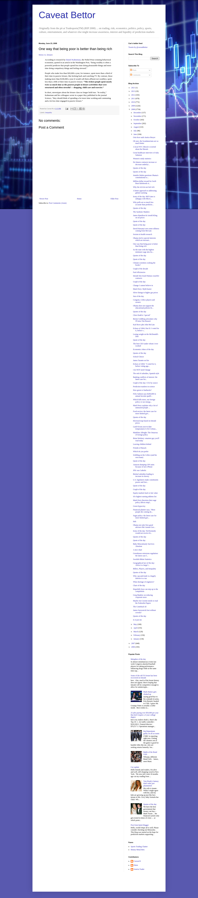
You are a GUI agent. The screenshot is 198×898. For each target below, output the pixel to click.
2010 (133, 102)
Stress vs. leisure (45, 55)
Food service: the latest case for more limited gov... (145, 412)
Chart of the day (139, 585)
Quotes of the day (139, 168)
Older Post (114, 199)
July (135, 131)
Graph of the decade (140, 269)
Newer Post (43, 199)
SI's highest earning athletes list (144, 496)
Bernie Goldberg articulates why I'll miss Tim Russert (145, 320)
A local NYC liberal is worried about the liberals (144, 148)
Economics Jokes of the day (143, 349)
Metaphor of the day (138, 659)
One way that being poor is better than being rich (145, 245)
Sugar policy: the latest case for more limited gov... (144, 517)
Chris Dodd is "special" (142, 315)
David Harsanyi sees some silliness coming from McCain (146, 230)
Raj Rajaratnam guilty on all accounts (151, 732)
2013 (133, 91)
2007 (133, 643)
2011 (133, 98)
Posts (133, 70)
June (135, 134)
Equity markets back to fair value (145, 493)
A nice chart (137, 550)
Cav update (135, 767)
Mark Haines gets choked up (150, 693)
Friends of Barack (139, 448)
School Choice (138, 357)
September (137, 123)
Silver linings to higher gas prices (145, 292)
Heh (134, 521)
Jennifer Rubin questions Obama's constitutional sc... (145, 176)
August (136, 127)
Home (79, 199)
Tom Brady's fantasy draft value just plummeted (151, 783)
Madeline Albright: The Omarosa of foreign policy (145, 433)
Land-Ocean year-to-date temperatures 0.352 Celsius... (145, 428)
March (136, 632)
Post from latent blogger (140, 825)
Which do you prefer (140, 451)
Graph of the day (139, 282)
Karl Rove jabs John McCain (144, 325)
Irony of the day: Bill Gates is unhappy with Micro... (144, 197)
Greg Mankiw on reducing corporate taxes (143, 596)
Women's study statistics (142, 159)
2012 (133, 95)
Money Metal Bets (137, 850)
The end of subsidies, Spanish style (146, 373)
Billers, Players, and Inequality (144, 569)
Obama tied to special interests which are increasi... (144, 239)
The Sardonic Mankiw (141, 212)
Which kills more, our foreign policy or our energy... (144, 401)
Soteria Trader (139, 869)
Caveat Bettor (67, 15)
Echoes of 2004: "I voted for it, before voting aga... (144, 365)
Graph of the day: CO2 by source (145, 383)
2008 (133, 109)
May (135, 624)
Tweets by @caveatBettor (138, 47)
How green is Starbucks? (142, 390)
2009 (133, 106)
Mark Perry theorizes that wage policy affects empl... (144, 501)
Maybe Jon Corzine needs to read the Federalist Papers (145, 602)
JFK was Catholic (139, 470)
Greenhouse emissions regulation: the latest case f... (145, 554)
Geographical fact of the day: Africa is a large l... (144, 564)
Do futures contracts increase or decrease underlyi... (145, 163)
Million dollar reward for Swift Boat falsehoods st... (144, 182)
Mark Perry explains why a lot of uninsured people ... (145, 406)
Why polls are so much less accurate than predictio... (143, 203)
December (137, 113)
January (136, 639)
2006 (133, 647)
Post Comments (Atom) (58, 203)
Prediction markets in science (144, 386)
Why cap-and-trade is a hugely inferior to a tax (144, 577)
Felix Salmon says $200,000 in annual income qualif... (144, 395)
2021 (133, 88)
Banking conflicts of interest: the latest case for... (145, 378)
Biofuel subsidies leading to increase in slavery (143, 475)
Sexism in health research (142, 234)
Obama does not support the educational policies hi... (143, 307)
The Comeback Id (139, 607)
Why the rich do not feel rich (144, 187)
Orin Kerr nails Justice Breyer (144, 137)
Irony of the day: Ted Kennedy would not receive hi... (144, 532)
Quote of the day (139, 221)
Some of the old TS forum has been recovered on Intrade (144, 677)
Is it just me (137, 620)
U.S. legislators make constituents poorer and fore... (145, 481)
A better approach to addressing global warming (145, 192)
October (136, 120)
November (137, 116)
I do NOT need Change (141, 370)
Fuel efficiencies (139, 272)
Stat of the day (138, 296)
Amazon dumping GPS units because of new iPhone (143, 466)
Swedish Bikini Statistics (142, 559)
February (137, 635)
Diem (136, 865)
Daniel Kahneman (73, 60)
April (135, 628)
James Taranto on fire (141, 360)
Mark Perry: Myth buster (142, 289)
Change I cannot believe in (143, 285)
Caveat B (137, 861)
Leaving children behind (142, 444)
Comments (135, 75)
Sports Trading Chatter (139, 846)
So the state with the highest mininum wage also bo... (143, 251)
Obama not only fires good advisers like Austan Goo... (144, 526)
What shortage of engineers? (143, 582)
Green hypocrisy (139, 506)
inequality (48, 112)
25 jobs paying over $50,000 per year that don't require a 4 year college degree (144, 715)
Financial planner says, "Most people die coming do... (144, 511)
